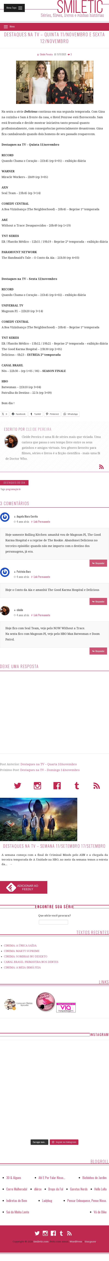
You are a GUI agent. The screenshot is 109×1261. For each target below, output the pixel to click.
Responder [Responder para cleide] (99, 651)
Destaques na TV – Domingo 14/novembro (50, 770)
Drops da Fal (55, 1188)
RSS (96, 787)
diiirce (38, 1188)
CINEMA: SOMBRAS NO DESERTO (25, 956)
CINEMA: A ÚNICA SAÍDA (20, 945)
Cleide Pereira (39, 429)
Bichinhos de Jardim (94, 1177)
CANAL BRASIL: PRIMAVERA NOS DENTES (31, 961)
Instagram (37, 787)
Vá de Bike (100, 1211)
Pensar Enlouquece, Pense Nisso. (87, 1200)
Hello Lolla (100, 1188)
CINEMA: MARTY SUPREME (21, 951)
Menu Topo (11, 7)
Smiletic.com (41, 1241)
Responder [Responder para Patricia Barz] (99, 601)
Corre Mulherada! (16, 1188)
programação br (13, 489)
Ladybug (47, 1200)
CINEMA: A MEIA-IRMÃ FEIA (22, 967)
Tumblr (77, 787)
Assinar (101, 466)
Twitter (17, 787)
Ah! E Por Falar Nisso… (51, 1177)
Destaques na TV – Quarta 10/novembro (49, 764)
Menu (12, 26)
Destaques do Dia (14, 482)
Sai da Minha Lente (17, 1211)
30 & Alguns (13, 1177)
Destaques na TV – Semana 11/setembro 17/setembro (54, 846)
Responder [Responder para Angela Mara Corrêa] (99, 563)
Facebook (57, 787)
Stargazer (90, 1241)
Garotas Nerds (79, 1188)
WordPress (76, 1241)
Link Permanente (42, 522)
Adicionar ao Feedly (27, 887)
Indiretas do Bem (16, 1200)
